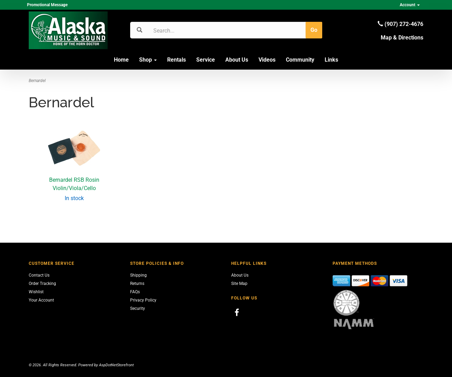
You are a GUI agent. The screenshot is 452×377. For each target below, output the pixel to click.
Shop (148, 59)
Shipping (138, 275)
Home (121, 59)
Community (300, 59)
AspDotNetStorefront (116, 365)
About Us (236, 59)
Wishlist (36, 291)
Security (137, 308)
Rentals (176, 59)
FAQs (135, 291)
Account (410, 4)
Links (331, 59)
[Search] (186, 30)
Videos (267, 59)
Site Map (239, 283)
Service (205, 59)
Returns (137, 283)
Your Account (41, 300)
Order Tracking (42, 283)
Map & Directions (402, 37)
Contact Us (39, 275)
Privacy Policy (143, 300)
